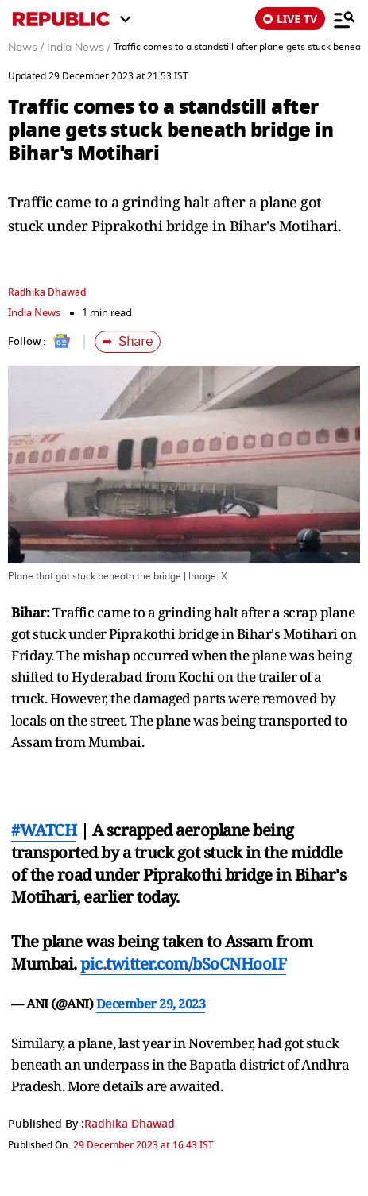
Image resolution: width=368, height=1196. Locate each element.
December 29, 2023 (151, 1003)
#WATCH (43, 830)
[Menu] (344, 19)
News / (26, 47)
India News (34, 312)
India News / (78, 47)
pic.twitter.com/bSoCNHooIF (183, 963)
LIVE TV (290, 18)
